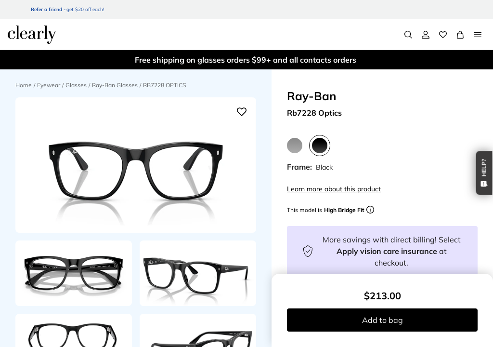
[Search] (408, 34)
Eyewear (48, 85)
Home (23, 85)
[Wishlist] (443, 34)
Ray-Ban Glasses (115, 85)
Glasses (76, 85)
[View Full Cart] (460, 34)
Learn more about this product (334, 189)
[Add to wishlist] (241, 112)
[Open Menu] (477, 34)
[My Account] (425, 34)
